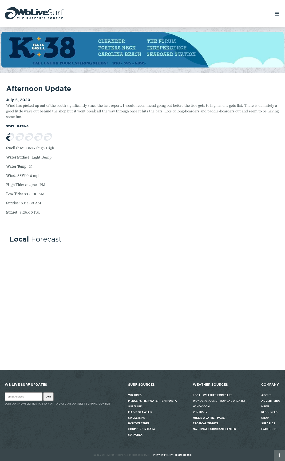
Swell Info (136, 417)
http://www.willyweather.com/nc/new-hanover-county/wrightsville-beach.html (142, 367)
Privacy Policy (163, 455)
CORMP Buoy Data (141, 429)
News (265, 406)
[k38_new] (142, 66)
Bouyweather (139, 423)
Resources (269, 412)
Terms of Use (183, 455)
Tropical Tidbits (205, 423)
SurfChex (135, 434)
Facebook (269, 429)
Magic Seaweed (140, 412)
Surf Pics (268, 423)
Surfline (135, 406)
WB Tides (135, 395)
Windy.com (201, 406)
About (266, 395)
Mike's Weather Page (209, 417)
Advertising (270, 400)
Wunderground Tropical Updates (219, 400)
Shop (265, 417)
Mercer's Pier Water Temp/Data (152, 400)
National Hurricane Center (214, 429)
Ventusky (200, 412)
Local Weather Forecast (212, 395)
